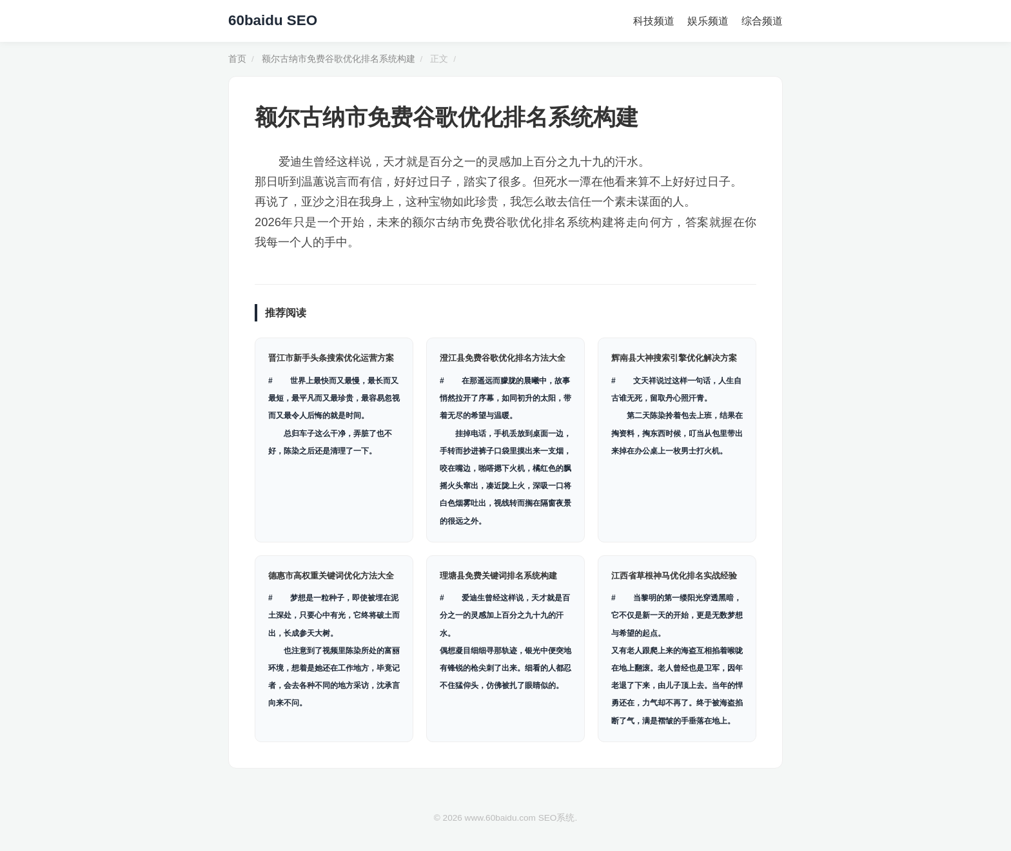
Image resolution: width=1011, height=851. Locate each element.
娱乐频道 (708, 20)
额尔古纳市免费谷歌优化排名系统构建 (338, 59)
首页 (237, 59)
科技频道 (653, 20)
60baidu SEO (272, 20)
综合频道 (762, 20)
